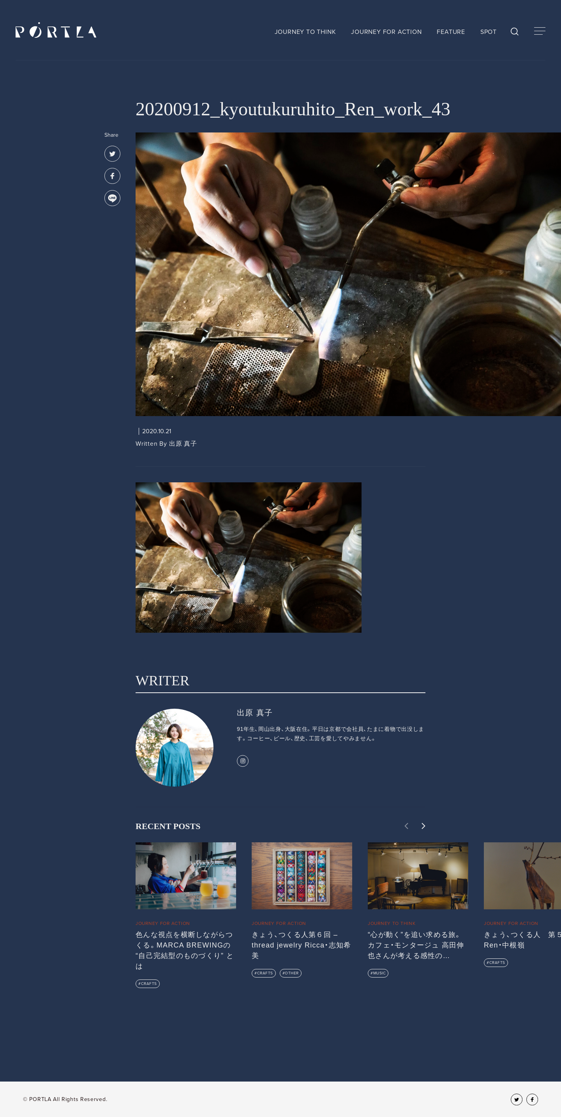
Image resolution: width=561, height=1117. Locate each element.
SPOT (488, 32)
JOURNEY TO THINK (305, 32)
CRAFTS (149, 983)
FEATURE (451, 32)
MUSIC (379, 973)
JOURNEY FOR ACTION (386, 32)
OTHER (292, 973)
